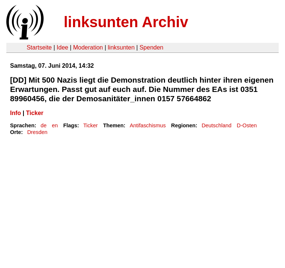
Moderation (88, 47)
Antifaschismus (148, 125)
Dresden (37, 132)
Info (15, 113)
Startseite (39, 47)
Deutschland (216, 125)
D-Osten (247, 125)
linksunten (121, 47)
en (55, 125)
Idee (62, 47)
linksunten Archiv (126, 22)
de (44, 125)
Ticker (35, 113)
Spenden (151, 47)
